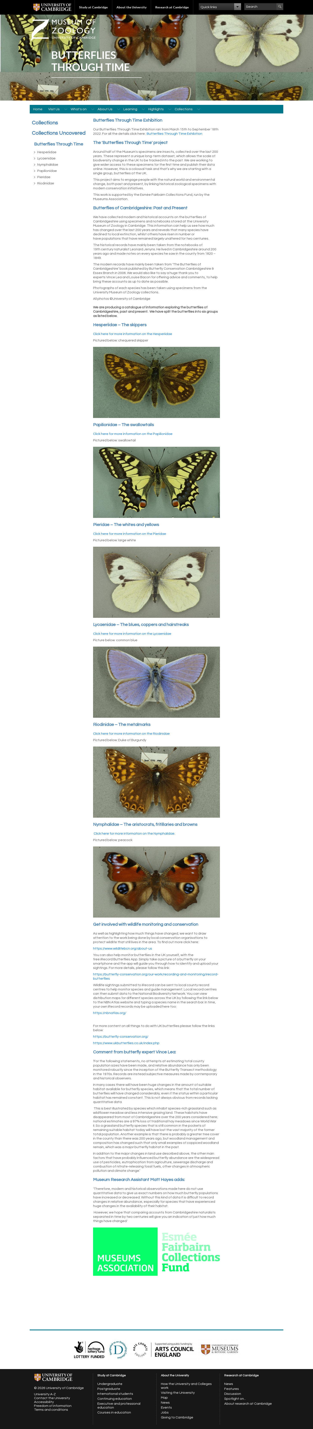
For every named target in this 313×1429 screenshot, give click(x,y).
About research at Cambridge (248, 1403)
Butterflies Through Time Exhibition (174, 133)
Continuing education (114, 1398)
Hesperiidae (46, 152)
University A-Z (45, 1394)
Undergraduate (109, 1384)
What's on (79, 109)
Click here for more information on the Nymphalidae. (135, 833)
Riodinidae (45, 183)
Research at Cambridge (172, 7)
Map (164, 1397)
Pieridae (43, 177)
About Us (105, 109)
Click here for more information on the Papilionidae (133, 434)
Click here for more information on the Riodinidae (131, 733)
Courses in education (114, 1412)
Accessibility (44, 1402)
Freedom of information (53, 1406)
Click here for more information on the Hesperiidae (133, 334)
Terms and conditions (51, 1409)
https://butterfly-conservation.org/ (120, 1036)
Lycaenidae (46, 158)
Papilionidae (47, 171)
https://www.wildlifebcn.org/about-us (122, 948)
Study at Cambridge (93, 7)
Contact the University (52, 1398)
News (165, 1402)
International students (115, 1393)
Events (166, 1407)
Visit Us (54, 109)
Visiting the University (178, 1392)
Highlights (156, 109)
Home (37, 109)
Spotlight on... (235, 1398)
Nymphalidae (47, 164)
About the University (131, 7)
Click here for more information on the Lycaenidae (132, 633)
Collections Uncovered (59, 133)
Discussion (232, 1393)
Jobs (165, 1412)
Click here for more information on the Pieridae (129, 533)
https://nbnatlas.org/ (109, 1013)
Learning (130, 109)
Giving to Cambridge (177, 1417)
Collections (184, 109)
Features (231, 1389)
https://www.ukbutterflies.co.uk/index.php (126, 1043)
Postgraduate (108, 1389)
